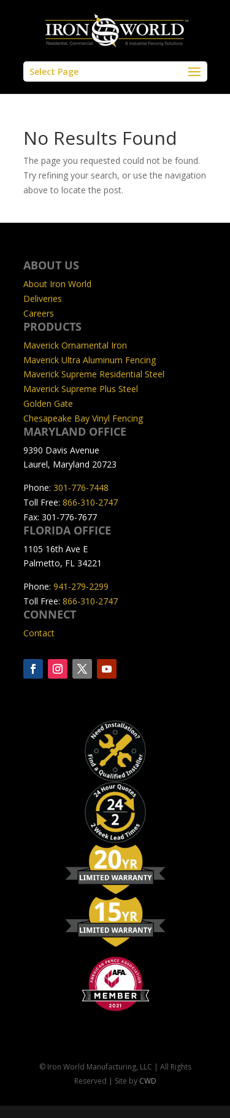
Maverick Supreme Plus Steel (80, 389)
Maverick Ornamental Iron (75, 345)
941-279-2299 (81, 586)
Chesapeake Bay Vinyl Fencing (83, 418)
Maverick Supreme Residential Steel (93, 374)
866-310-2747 (90, 502)
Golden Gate (48, 403)
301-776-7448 (81, 487)
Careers (38, 313)
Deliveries (42, 298)
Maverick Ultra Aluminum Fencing (89, 360)
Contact (39, 633)
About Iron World (57, 284)
